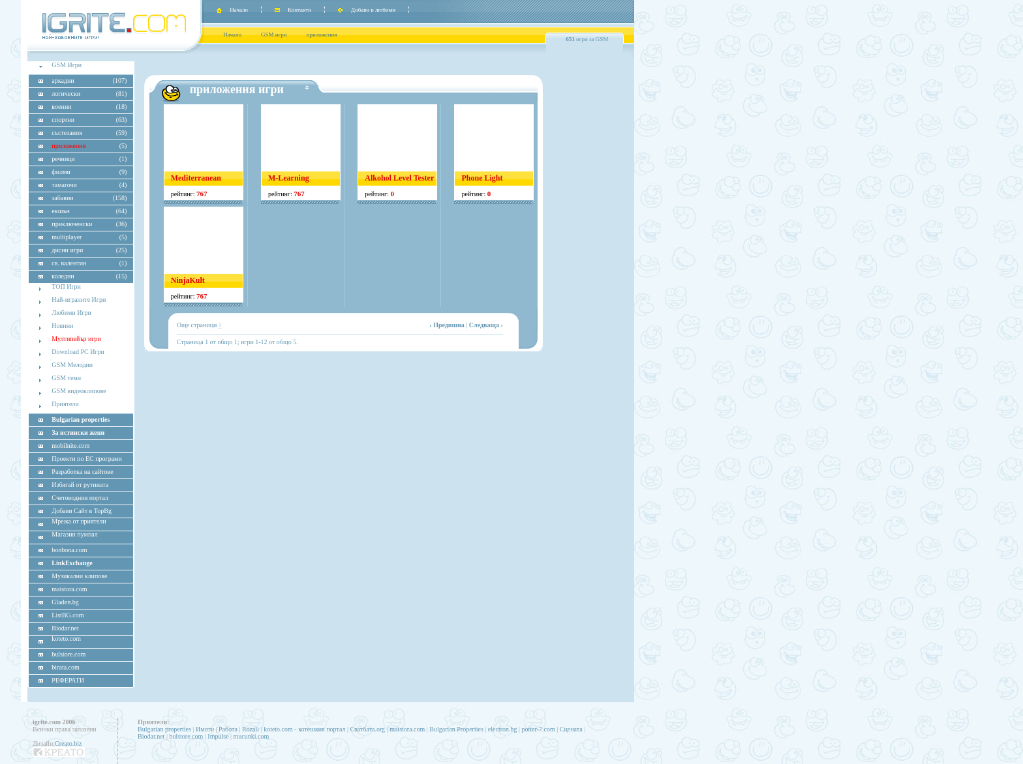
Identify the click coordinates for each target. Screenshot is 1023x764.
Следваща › (486, 325)
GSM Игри (67, 64)
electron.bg (502, 729)
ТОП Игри (66, 286)
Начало (239, 10)
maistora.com (407, 729)
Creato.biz (68, 743)
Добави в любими (373, 10)
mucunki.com (251, 736)
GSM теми (66, 377)
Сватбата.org (367, 729)
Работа (228, 729)
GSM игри (274, 34)
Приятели (65, 403)
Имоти (205, 729)
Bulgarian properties (164, 729)
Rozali (250, 729)
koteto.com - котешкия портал (304, 729)
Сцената (571, 729)
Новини (62, 325)
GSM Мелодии (72, 364)
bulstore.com (186, 736)
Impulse (217, 736)
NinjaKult (188, 280)
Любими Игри (71, 312)
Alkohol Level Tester (399, 178)
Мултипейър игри (76, 338)
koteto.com (66, 638)
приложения (322, 34)
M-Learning (288, 178)
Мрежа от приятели (79, 521)
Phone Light (481, 178)
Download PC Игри (78, 351)
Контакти (299, 10)
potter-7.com (538, 729)
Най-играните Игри (79, 299)
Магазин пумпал (74, 534)
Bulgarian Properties (456, 729)
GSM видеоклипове (79, 390)
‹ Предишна (447, 325)
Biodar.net (151, 736)
